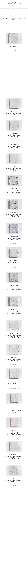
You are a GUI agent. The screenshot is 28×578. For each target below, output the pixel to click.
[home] (14, 2)
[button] (14, 6)
